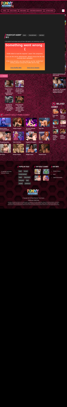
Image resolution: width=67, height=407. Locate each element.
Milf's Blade (63, 126)
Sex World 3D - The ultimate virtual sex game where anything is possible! (9, 92)
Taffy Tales (41, 113)
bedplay (20, 162)
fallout (27, 165)
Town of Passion (62, 27)
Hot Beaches (55, 126)
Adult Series (41, 20)
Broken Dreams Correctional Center (4, 114)
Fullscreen (4, 61)
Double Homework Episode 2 (62, 137)
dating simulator (27, 162)
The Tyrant (2, 139)
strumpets (20, 168)
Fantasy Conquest (17, 113)
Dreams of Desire (17, 139)
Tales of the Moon (17, 127)
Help (54, 159)
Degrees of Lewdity (55, 27)
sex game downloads (22, 159)
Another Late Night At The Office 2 (55, 137)
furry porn (25, 156)
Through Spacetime (4, 127)
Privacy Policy (57, 156)
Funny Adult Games (32, 20)
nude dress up (27, 168)
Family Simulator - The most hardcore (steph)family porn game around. (9, 76)
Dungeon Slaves (29, 139)
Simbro (20, 156)
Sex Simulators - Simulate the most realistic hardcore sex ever (19, 76)
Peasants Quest (42, 139)
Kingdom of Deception (31, 127)
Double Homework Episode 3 (62, 117)
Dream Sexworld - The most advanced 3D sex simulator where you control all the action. (19, 93)
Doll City (41, 127)
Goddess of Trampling (55, 36)
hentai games (21, 165)
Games (24, 20)
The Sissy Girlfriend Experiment (30, 114)
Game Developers (57, 162)
